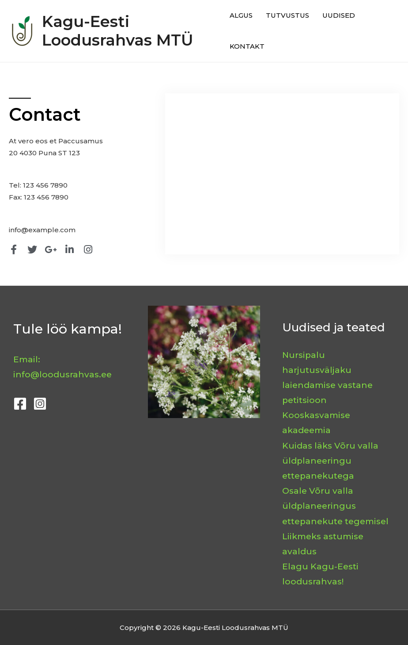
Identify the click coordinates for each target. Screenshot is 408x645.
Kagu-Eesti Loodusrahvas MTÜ (117, 31)
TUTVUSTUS (287, 15)
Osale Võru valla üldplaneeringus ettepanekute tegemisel (335, 506)
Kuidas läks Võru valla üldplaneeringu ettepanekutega (330, 461)
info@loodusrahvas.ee (62, 374)
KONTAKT (247, 46)
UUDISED (338, 15)
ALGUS (241, 15)
